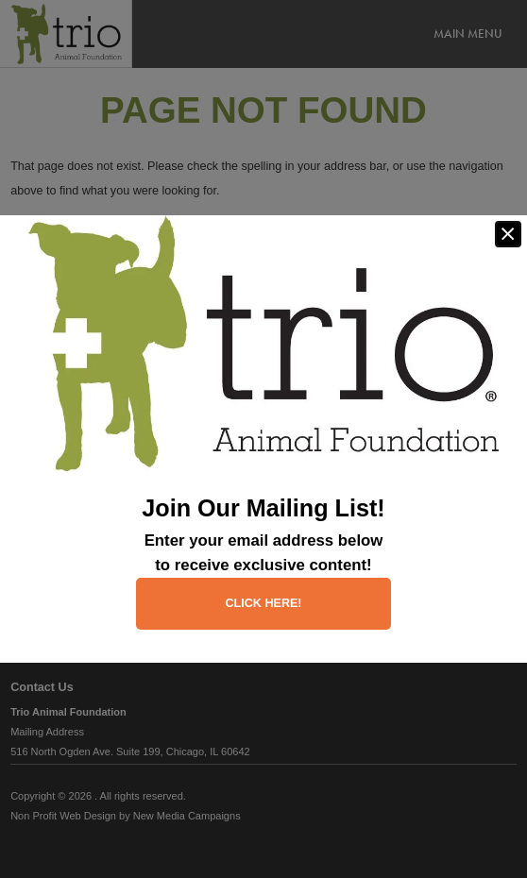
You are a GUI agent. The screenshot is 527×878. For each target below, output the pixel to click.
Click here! (263, 603)
